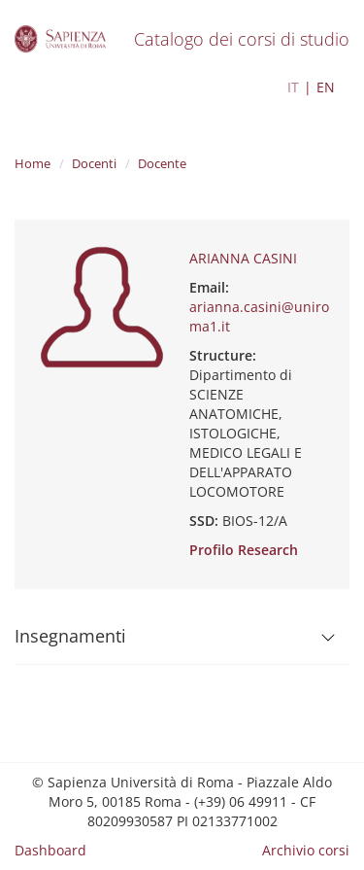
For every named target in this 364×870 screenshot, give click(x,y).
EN (325, 87)
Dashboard (50, 850)
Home (32, 163)
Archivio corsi (305, 850)
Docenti (94, 163)
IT (293, 87)
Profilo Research (243, 549)
